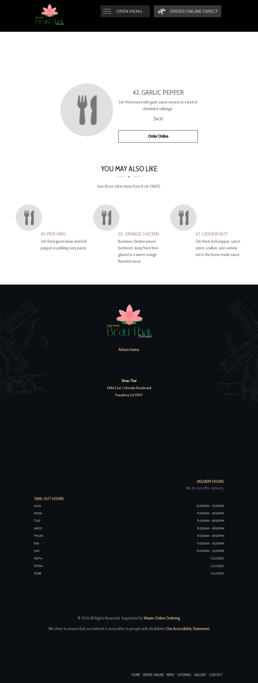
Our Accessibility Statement (187, 628)
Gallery (200, 675)
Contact (216, 675)
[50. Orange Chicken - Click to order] (107, 217)
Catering (184, 675)
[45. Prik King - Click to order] (30, 217)
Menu (170, 675)
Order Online (158, 136)
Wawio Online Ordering (162, 618)
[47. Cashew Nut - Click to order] (184, 217)
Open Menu (129, 11)
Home (135, 675)
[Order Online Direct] (187, 11)
